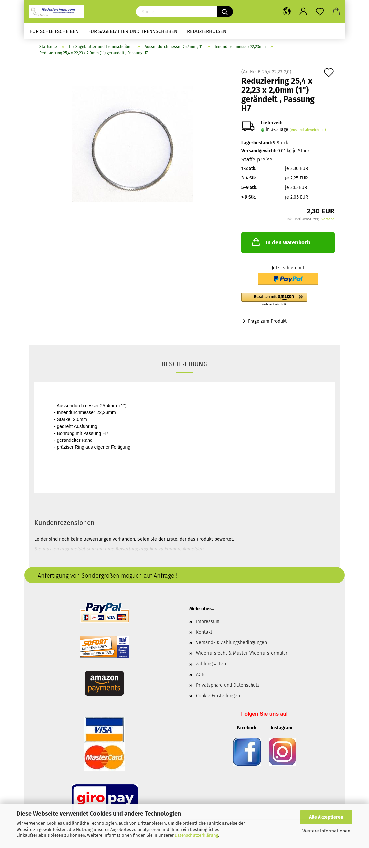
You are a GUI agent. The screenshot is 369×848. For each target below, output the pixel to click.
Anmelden (192, 551)
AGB (200, 676)
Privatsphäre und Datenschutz (227, 687)
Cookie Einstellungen (218, 698)
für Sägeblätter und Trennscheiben (132, 31)
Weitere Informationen (326, 831)
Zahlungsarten (211, 666)
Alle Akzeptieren (326, 817)
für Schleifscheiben (54, 31)
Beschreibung (184, 366)
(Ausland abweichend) (308, 132)
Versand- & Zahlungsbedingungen (231, 645)
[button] (288, 302)
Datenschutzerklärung (196, 835)
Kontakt (204, 634)
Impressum (207, 623)
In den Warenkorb (280, 244)
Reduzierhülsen (206, 31)
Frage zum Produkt (267, 323)
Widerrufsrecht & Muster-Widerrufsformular (241, 655)
